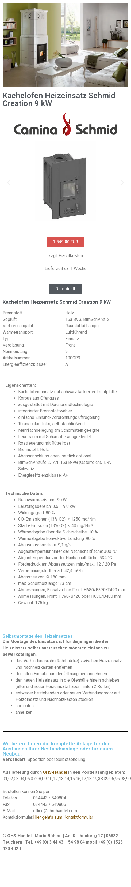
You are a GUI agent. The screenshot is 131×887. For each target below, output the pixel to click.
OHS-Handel (55, 772)
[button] (8, 182)
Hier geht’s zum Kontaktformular (63, 817)
